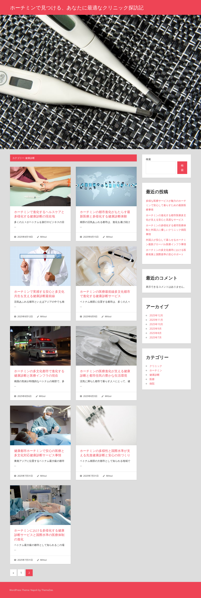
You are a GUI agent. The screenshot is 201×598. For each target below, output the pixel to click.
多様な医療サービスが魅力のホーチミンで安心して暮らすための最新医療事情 (166, 205)
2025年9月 (155, 328)
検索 (148, 159)
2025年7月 (155, 337)
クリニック (155, 366)
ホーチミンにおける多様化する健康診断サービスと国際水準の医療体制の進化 (39, 535)
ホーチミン (155, 370)
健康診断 (154, 374)
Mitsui (43, 236)
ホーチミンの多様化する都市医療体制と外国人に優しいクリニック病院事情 (166, 230)
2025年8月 (155, 333)
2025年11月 (156, 320)
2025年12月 (156, 315)
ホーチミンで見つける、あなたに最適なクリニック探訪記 (77, 8)
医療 (152, 379)
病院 (152, 383)
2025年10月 (156, 324)
